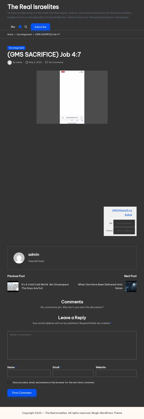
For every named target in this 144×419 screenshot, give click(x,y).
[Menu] (13, 27)
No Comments (54, 62)
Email (57, 367)
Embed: (109, 231)
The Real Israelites (33, 7)
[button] (40, 26)
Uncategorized (16, 48)
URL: (111, 223)
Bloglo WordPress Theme (107, 413)
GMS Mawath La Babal (122, 212)
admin (33, 254)
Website (101, 367)
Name (11, 367)
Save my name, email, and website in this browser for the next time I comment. (54, 382)
